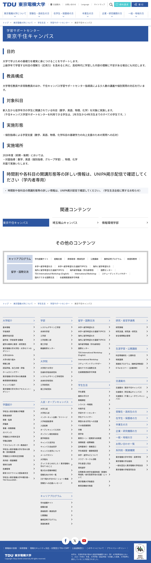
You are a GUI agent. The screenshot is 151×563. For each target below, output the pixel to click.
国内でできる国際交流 (44, 277)
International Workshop (85, 274)
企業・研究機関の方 (112, 13)
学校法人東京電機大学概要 (13, 411)
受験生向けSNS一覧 (48, 474)
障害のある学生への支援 (88, 421)
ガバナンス (7, 432)
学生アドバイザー (85, 417)
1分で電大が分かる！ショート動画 (54, 478)
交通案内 (56, 4)
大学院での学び (46, 368)
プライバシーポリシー (116, 548)
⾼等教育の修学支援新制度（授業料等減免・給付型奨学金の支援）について (92, 475)
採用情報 (23, 548)
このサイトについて (95, 548)
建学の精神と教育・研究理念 (14, 344)
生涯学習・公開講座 (126, 348)
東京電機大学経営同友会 (126, 469)
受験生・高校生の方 (39, 13)
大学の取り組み (9, 359)
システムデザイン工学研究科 (52, 376)
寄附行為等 (7, 464)
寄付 (141, 4)
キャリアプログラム (51, 496)
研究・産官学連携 (125, 320)
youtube (84, 541)
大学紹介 (7, 320)
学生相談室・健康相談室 (88, 450)
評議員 (5, 424)
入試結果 (44, 425)
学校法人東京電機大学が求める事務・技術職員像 (16, 450)
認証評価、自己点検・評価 (13, 368)
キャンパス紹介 (9, 384)
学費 (80, 429)
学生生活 (41, 22)
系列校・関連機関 (10, 460)
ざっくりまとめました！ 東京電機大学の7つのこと (55, 464)
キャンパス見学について (50, 450)
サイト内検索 (113, 4)
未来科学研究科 (46, 380)
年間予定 (81, 408)
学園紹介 (7, 404)
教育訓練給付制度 (85, 485)
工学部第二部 (45, 339)
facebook (65, 541)
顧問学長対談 (8, 335)
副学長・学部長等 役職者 (13, 339)
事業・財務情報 (9, 428)
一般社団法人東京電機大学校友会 (129, 465)
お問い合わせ (70, 4)
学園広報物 (7, 440)
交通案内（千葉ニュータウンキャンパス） (130, 397)
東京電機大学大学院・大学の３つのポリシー (17, 349)
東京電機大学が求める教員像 (14, 376)
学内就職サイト (41, 259)
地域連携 (119, 359)
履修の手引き (83, 396)
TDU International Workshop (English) (52, 274)
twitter (75, 541)
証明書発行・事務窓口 (87, 446)
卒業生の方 (87, 13)
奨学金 (81, 433)
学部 (42, 320)
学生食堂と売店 (84, 463)
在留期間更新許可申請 (69, 277)
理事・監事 (7, 419)
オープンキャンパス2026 (50, 429)
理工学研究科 (45, 389)
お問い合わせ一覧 (125, 443)
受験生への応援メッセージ (51, 483)
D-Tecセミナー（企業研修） (127, 368)
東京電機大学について (15, 13)
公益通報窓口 (78, 548)
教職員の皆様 (11, 548)
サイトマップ (99, 4)
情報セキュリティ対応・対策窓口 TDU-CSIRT (49, 548)
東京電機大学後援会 (86, 481)
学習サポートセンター (60, 22)
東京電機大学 (18, 555)
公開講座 (94, 259)
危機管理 (6, 468)
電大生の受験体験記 (48, 470)
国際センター (106, 270)
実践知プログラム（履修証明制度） (130, 363)
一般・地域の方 (136, 13)
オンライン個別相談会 (49, 434)
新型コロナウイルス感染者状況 (15, 473)
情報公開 (6, 363)
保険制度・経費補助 (86, 442)
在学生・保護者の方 (64, 13)
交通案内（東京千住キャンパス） (129, 387)
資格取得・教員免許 (76, 259)
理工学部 (44, 344)
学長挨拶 (6, 331)
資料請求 (124, 4)
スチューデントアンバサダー (114, 274)
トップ (6, 22)
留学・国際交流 (86, 320)
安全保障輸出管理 (123, 335)
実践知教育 (132, 259)
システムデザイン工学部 (50, 327)
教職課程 (81, 400)
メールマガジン (46, 455)
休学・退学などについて (88, 455)
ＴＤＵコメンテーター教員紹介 (15, 445)
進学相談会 (44, 438)
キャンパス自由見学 (48, 446)
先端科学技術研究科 (48, 372)
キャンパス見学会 (47, 442)
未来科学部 (44, 331)
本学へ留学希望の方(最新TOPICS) (72, 266)
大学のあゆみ (8, 355)
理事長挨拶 (7, 415)
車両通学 (81, 467)
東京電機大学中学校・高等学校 (128, 457)
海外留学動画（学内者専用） (82, 270)
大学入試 (44, 408)
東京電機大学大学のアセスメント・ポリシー (17, 390)
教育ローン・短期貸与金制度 (89, 438)
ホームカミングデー (11, 372)
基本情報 (6, 327)
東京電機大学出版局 (124, 461)
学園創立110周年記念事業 (13, 456)
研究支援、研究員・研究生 (126, 331)
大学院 (44, 361)
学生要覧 (81, 391)
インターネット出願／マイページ (53, 417)
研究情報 (119, 327)
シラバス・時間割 (85, 404)
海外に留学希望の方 (101, 266)
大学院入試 (44, 412)
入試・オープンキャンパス (54, 402)
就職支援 (58, 259)
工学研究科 (44, 384)
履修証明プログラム (112, 259)
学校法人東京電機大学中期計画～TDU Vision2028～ (16, 478)
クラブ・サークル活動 (87, 459)
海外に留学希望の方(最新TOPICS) (49, 270)
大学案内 (44, 459)
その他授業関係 (84, 425)
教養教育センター (47, 348)
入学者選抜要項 (46, 421)
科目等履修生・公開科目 (126, 355)
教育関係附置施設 (10, 380)
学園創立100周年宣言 (11, 436)
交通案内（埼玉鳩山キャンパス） (129, 391)
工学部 (43, 335)
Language (85, 4)
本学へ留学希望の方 (43, 266)
